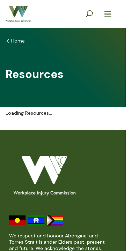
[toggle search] (89, 14)
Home (18, 41)
